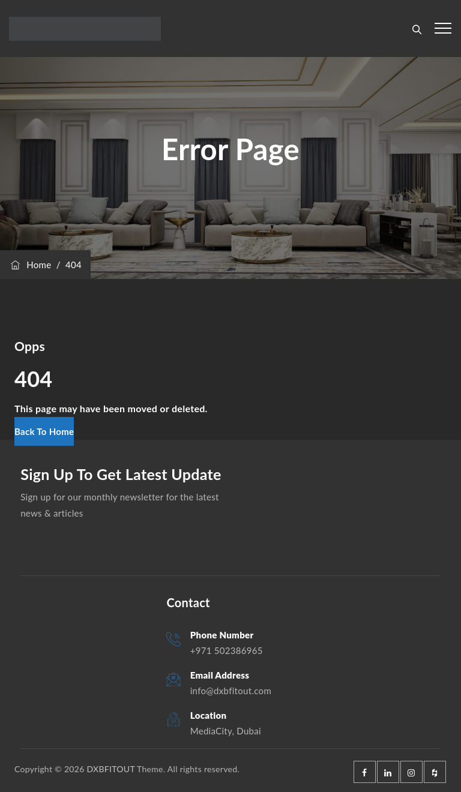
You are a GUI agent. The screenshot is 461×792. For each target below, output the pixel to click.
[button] (44, 431)
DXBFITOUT (110, 769)
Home (30, 264)
